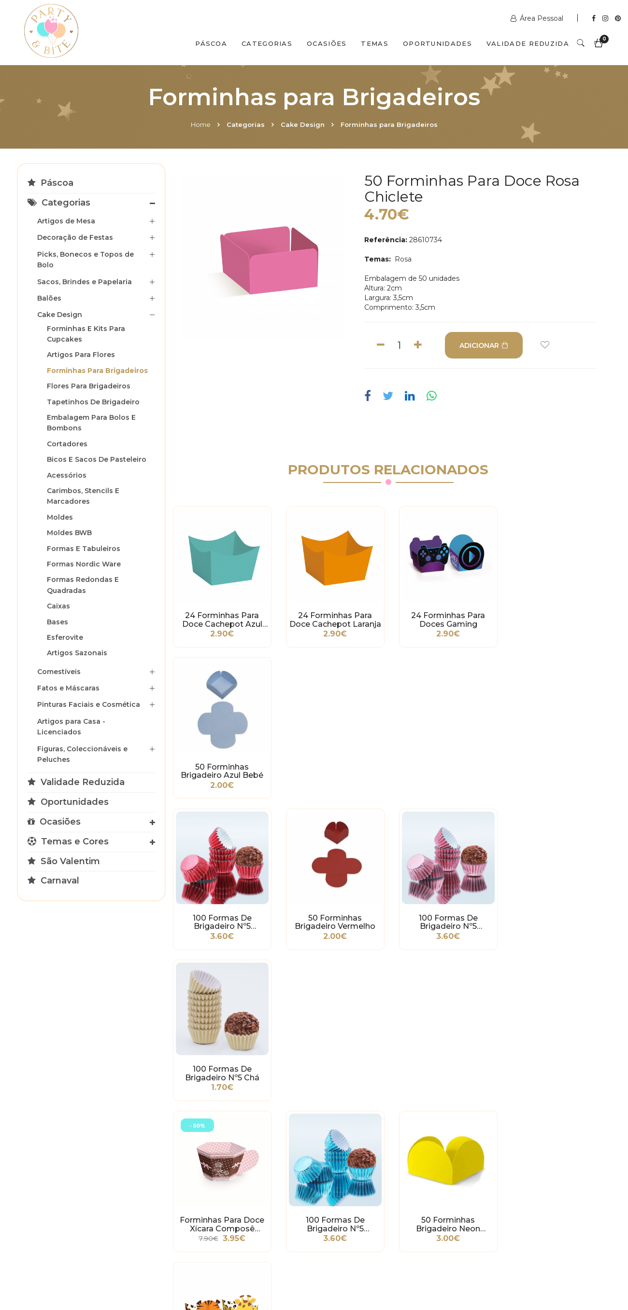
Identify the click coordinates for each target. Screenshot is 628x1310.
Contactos (177, 1268)
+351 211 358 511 (357, 1154)
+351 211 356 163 (506, 1164)
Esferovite (65, 637)
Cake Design (303, 124)
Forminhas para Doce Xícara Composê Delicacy (221, 917)
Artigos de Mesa (66, 221)
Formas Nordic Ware (84, 564)
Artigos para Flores (81, 354)
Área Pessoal (538, 18)
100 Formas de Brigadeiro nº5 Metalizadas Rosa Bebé (444, 767)
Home (201, 124)
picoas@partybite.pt (514, 1188)
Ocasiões (326, 43)
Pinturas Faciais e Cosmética (88, 704)
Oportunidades (437, 43)
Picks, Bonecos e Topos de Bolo (85, 259)
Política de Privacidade (62, 1176)
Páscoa (211, 43)
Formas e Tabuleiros (83, 548)
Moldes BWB (69, 532)
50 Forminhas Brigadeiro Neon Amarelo (444, 917)
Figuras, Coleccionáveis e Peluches (82, 754)
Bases (57, 622)
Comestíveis (59, 671)
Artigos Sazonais (77, 652)
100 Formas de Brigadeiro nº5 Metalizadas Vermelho (221, 767)
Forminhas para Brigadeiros (389, 124)
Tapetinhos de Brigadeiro (93, 402)
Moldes (60, 517)
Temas (374, 43)
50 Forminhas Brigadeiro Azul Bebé (555, 618)
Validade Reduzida (527, 43)
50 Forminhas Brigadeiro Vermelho (332, 767)
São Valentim (64, 861)
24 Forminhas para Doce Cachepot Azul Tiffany (221, 618)
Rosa (402, 259)
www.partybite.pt (361, 1140)
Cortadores (67, 444)
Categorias (267, 43)
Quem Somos (109, 1268)
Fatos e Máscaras (68, 688)
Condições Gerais (53, 1162)
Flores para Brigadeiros (88, 386)
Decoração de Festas (75, 237)
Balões (49, 298)
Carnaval (53, 880)
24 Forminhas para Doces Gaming (444, 618)
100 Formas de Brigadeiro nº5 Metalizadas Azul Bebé (332, 917)
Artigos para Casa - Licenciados (71, 726)
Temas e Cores (68, 841)
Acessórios (66, 475)
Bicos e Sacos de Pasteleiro (96, 459)
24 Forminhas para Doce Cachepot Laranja (333, 618)
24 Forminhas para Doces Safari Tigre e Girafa (555, 917)
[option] (262, 257)
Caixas (58, 606)
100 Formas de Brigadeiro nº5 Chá (555, 767)
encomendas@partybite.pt (377, 1178)
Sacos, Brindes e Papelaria (84, 281)
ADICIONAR (483, 345)
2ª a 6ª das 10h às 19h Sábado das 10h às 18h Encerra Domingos (510, 1213)
